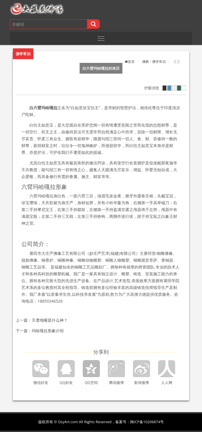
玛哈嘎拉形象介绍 (48, 330)
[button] (55, 8)
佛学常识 (159, 61)
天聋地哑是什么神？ (50, 320)
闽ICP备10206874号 (147, 421)
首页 (131, 61)
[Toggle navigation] (101, 38)
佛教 (145, 61)
